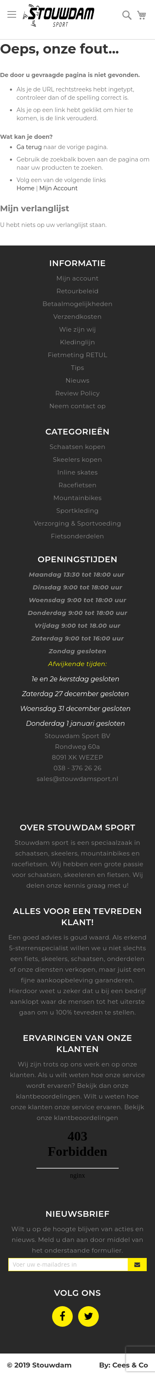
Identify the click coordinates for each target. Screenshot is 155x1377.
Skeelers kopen (77, 459)
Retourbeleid (77, 291)
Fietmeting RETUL (77, 355)
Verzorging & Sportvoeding (78, 523)
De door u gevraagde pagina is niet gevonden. (70, 75)
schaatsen (87, 959)
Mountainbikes (77, 498)
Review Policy (77, 393)
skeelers (54, 959)
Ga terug (29, 147)
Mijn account (77, 278)
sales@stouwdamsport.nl (78, 779)
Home (25, 188)
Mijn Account (58, 188)
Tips (77, 368)
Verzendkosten (77, 316)
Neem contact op (77, 406)
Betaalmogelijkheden (78, 304)
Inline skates (77, 472)
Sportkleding (77, 510)
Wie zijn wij (77, 329)
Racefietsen (78, 485)
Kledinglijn (77, 342)
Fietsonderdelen (77, 536)
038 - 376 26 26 (77, 768)
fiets (31, 959)
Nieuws (77, 380)
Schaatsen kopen (77, 447)
